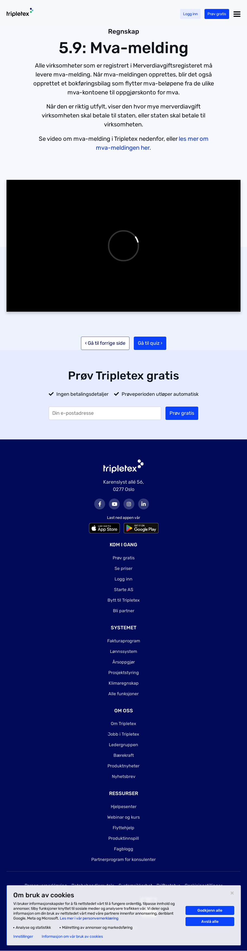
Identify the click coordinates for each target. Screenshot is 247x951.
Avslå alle (210, 921)
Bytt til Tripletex (124, 600)
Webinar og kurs (123, 817)
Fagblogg (123, 848)
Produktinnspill (123, 838)
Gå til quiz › (150, 343)
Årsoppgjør (123, 662)
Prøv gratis (216, 14)
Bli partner (123, 610)
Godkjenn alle (209, 910)
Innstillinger (23, 936)
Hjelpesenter (123, 806)
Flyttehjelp (123, 827)
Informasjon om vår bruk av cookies (72, 936)
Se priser (123, 568)
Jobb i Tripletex (123, 734)
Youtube (114, 504)
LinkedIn (143, 504)
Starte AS (123, 589)
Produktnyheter (123, 765)
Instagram (128, 504)
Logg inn (190, 14)
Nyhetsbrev (123, 776)
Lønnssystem (123, 651)
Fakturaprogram (123, 640)
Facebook (99, 504)
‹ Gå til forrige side (105, 343)
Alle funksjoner (123, 693)
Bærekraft (123, 755)
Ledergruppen (123, 744)
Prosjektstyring (123, 672)
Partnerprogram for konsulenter (123, 859)
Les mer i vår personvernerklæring (89, 918)
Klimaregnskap (124, 683)
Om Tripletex (123, 723)
